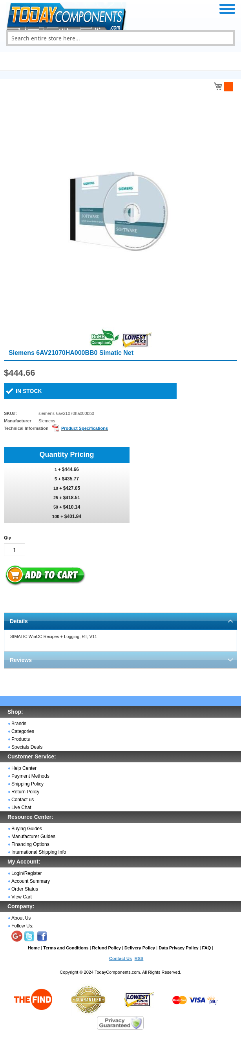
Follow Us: (22, 926)
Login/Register (26, 873)
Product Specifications (84, 428)
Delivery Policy (139, 947)
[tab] (120, 621)
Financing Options (30, 844)
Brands (18, 723)
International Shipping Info (38, 852)
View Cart (21, 897)
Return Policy (25, 792)
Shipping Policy (27, 784)
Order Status (24, 889)
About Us (21, 918)
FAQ (206, 947)
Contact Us (120, 958)
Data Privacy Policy (179, 947)
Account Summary (30, 881)
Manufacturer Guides (33, 836)
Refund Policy (106, 947)
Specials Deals (26, 747)
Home (34, 947)
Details (19, 621)
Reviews (21, 660)
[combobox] (120, 38)
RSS (139, 958)
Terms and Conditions (65, 947)
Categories (22, 731)
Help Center (24, 768)
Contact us (22, 799)
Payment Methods (30, 776)
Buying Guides (26, 828)
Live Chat (21, 807)
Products (20, 739)
